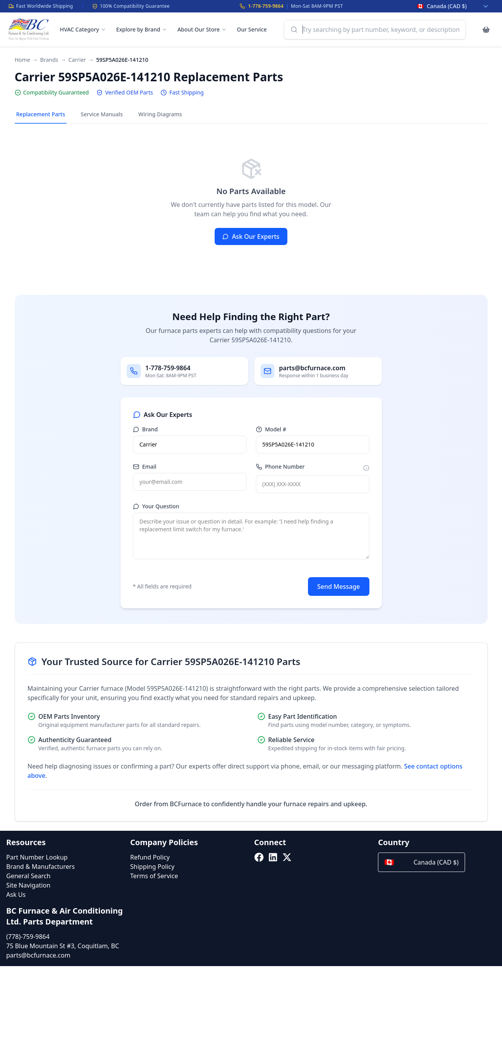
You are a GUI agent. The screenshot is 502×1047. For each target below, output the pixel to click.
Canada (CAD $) (421, 862)
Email (145, 466)
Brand (145, 429)
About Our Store (202, 29)
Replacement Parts (40, 114)
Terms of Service (154, 876)
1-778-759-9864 (265, 6)
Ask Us (16, 894)
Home (22, 59)
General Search (28, 876)
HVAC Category (83, 29)
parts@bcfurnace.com (38, 955)
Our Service (252, 29)
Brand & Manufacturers (40, 866)
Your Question (156, 506)
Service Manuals (101, 114)
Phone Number (280, 466)
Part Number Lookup (37, 857)
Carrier (77, 59)
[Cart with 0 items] (486, 29)
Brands (49, 59)
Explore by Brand (141, 29)
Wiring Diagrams (160, 114)
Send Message (338, 586)
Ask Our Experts (250, 236)
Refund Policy (150, 857)
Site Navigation (28, 885)
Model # (271, 429)
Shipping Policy (152, 866)
